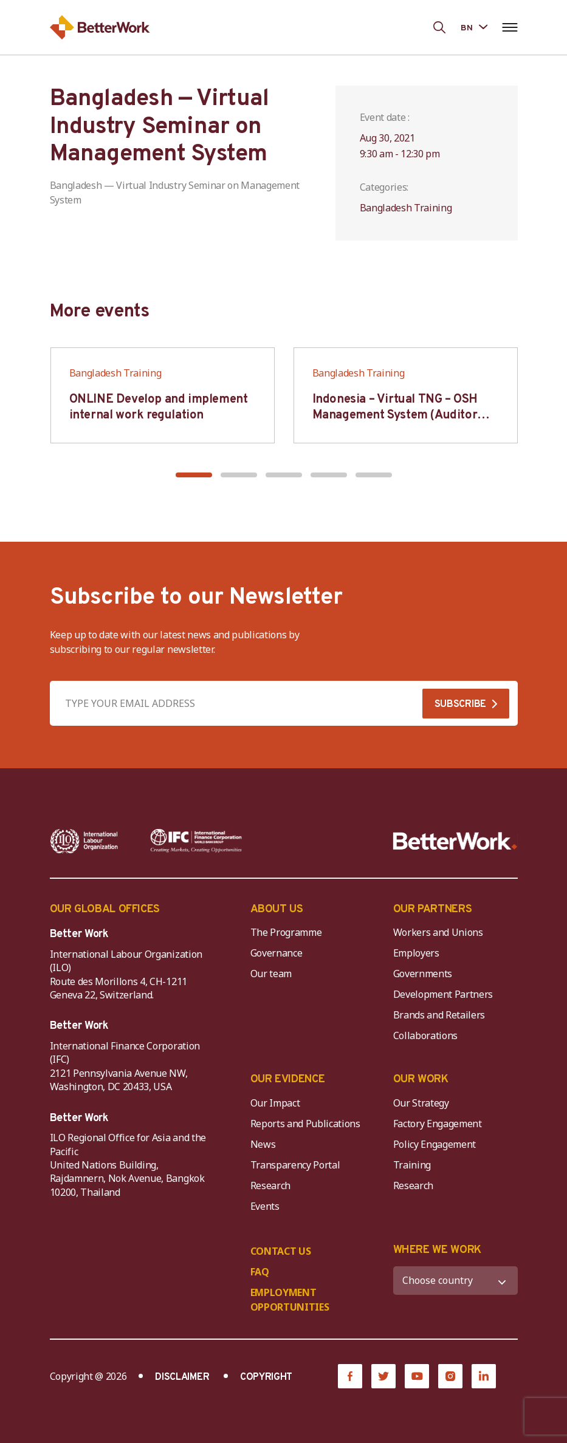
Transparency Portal (295, 1165)
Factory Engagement (437, 1123)
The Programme (286, 932)
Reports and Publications (305, 1123)
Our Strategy (421, 1103)
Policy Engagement (437, 1144)
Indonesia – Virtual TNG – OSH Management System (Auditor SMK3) (395, 415)
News (263, 1144)
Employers (416, 953)
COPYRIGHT (266, 1377)
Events (265, 1206)
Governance (276, 953)
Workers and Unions (438, 932)
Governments (422, 973)
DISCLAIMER (182, 1377)
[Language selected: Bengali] (474, 27)
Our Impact (275, 1103)
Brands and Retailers (439, 1015)
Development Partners (443, 994)
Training (412, 1165)
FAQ (259, 1271)
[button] (194, 474)
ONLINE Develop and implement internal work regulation (158, 407)
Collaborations (425, 1035)
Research (270, 1185)
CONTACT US (280, 1251)
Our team (271, 973)
